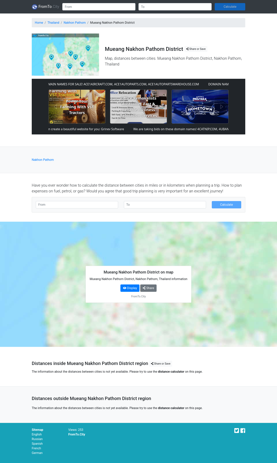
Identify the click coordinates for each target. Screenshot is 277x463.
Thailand (53, 22)
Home (39, 22)
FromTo (45, 7)
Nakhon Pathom (75, 22)
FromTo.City (76, 434)
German (37, 453)
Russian (37, 439)
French (36, 448)
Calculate (230, 6)
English (37, 434)
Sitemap (37, 430)
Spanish (37, 443)
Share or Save (196, 48)
